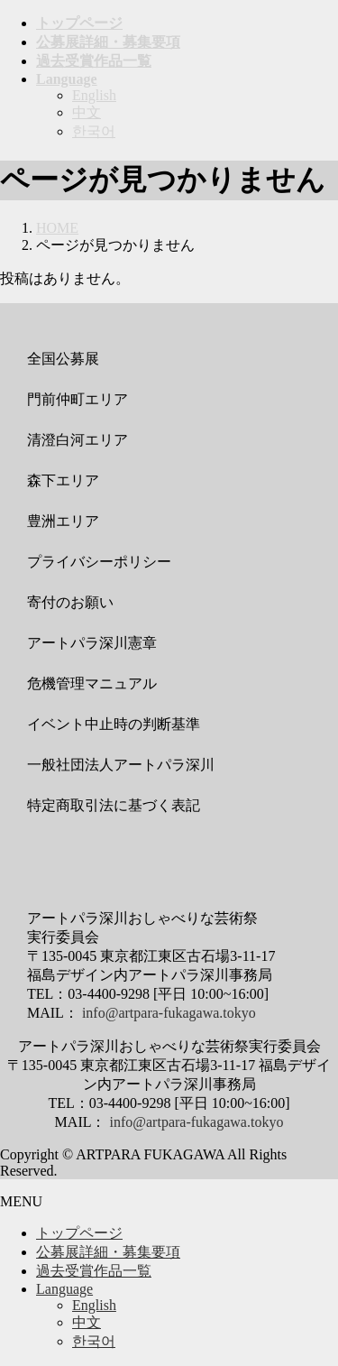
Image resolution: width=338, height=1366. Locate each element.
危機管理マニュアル (92, 683)
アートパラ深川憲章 (92, 643)
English (94, 95)
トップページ (79, 1233)
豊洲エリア (63, 521)
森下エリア (63, 480)
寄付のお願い (70, 602)
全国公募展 (63, 358)
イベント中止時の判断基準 (113, 724)
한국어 (93, 131)
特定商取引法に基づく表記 (113, 805)
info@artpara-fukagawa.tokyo (169, 1012)
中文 (86, 112)
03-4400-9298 (109, 993)
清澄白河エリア (77, 440)
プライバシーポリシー (99, 561)
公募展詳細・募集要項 (108, 1252)
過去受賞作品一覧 (93, 1270)
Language (64, 1289)
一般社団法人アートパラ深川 (121, 764)
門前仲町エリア (77, 399)
